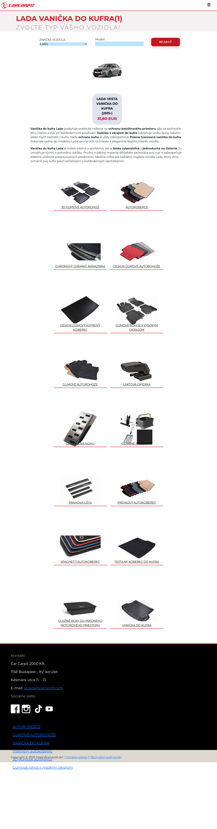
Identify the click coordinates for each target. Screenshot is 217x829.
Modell (100, 39)
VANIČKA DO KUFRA (31, 743)
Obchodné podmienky (106, 757)
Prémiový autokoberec (32, 751)
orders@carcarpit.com (43, 688)
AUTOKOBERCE (26, 727)
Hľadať (165, 41)
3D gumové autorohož (32, 759)
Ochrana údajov (76, 757)
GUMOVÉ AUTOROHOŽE (34, 735)
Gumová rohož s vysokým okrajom (43, 767)
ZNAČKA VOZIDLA (52, 39)
